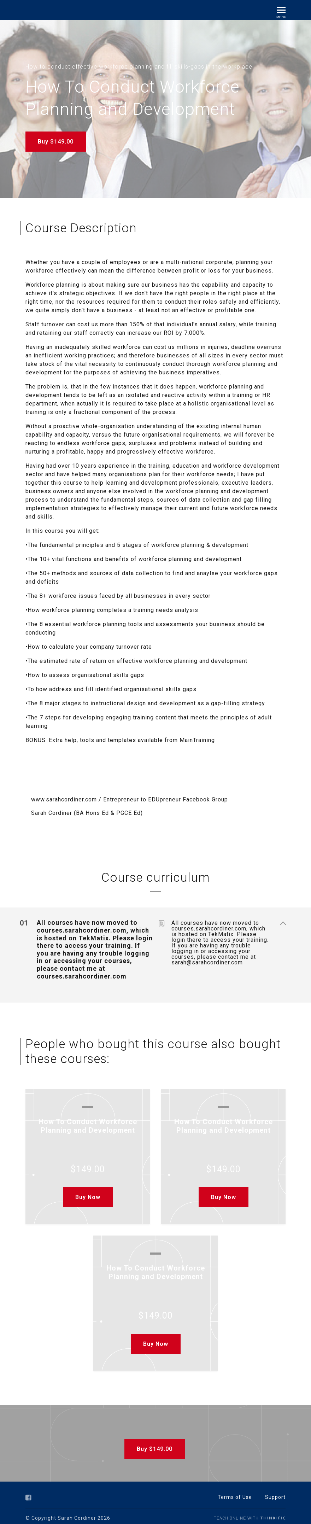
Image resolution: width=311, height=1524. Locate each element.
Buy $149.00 (56, 141)
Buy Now (87, 1193)
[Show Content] (283, 919)
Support (275, 1493)
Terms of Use (235, 1493)
